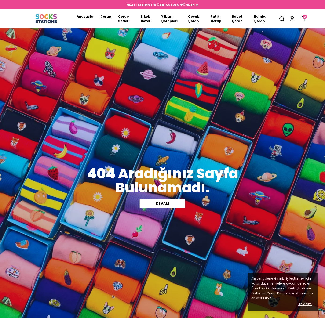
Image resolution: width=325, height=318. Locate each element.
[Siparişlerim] (292, 19)
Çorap (105, 16)
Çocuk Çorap (193, 18)
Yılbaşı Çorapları (169, 18)
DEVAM (162, 203)
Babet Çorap (237, 18)
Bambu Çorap (260, 18)
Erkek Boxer (145, 18)
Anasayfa (85, 16)
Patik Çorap (216, 18)
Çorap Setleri (123, 18)
